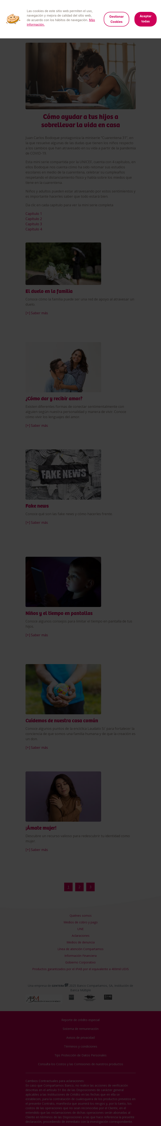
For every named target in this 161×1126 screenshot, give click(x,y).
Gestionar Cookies (116, 19)
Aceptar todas (145, 18)
